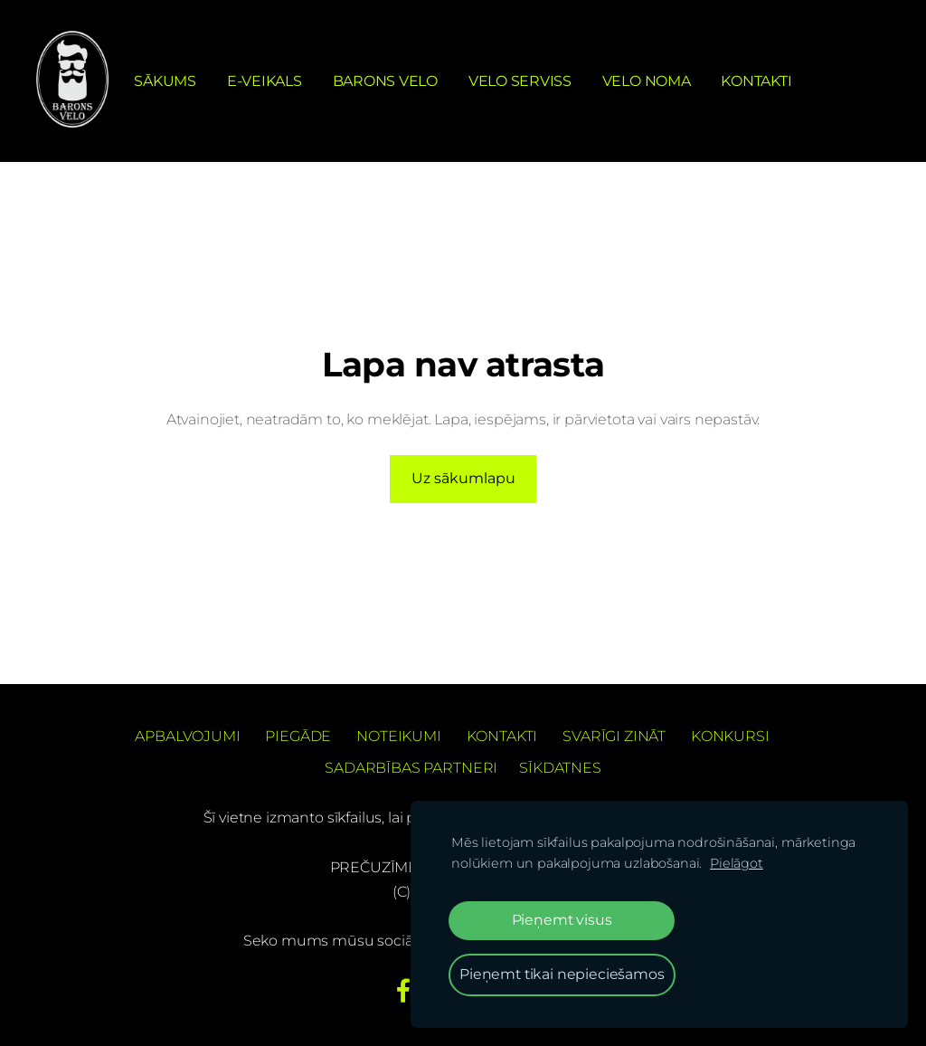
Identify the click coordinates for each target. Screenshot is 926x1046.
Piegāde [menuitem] (298, 736)
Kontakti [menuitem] (756, 81)
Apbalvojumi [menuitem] (187, 736)
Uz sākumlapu (463, 478)
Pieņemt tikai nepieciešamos (562, 974)
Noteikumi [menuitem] (398, 736)
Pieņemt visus (562, 919)
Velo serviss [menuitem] (520, 81)
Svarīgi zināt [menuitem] (614, 736)
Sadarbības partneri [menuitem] (411, 767)
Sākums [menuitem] (165, 81)
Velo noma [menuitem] (646, 81)
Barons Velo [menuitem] (385, 81)
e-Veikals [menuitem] (264, 81)
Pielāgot (736, 863)
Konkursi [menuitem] (730, 736)
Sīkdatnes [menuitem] (560, 767)
